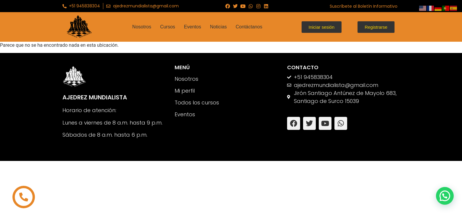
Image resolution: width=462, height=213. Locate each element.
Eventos (192, 26)
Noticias (218, 26)
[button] (445, 196)
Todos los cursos (197, 102)
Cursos (167, 26)
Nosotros (141, 26)
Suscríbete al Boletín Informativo (363, 6)
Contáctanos (249, 26)
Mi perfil (185, 90)
